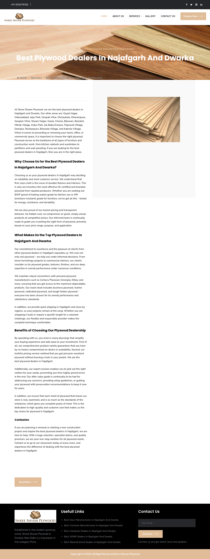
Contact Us (168, 16)
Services (134, 16)
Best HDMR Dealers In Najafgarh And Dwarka (88, 536)
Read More (28, 482)
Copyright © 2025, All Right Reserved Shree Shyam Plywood (105, 554)
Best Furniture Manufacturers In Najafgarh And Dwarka (93, 525)
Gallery (150, 16)
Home (104, 16)
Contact (150, 534)
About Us (118, 16)
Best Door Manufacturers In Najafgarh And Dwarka (91, 520)
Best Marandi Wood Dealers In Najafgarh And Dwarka (92, 542)
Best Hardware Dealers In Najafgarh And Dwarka (90, 531)
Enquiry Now (193, 16)
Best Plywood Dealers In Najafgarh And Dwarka (74, 77)
